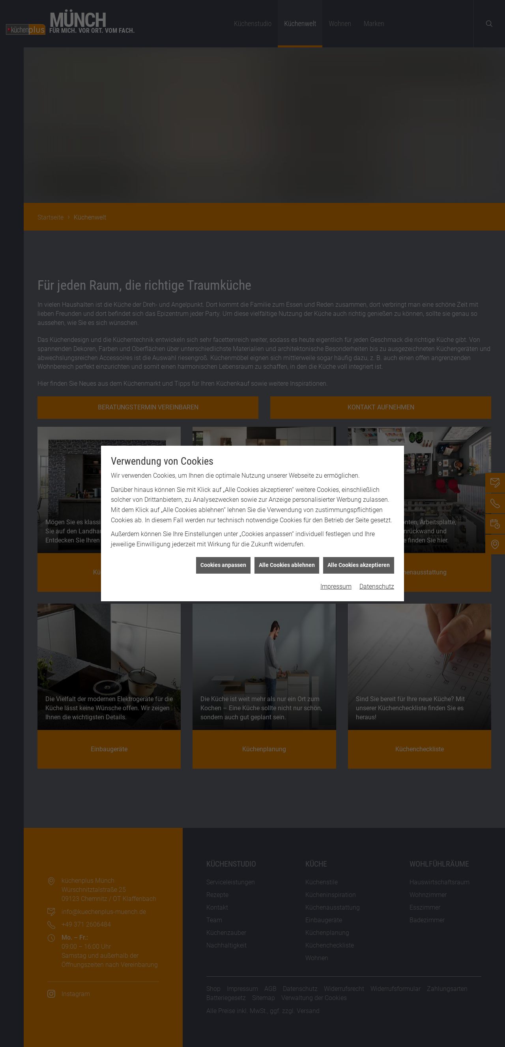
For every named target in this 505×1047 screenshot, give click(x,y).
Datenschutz (376, 521)
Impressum (336, 521)
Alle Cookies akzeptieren (358, 500)
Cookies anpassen (223, 500)
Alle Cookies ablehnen (287, 500)
